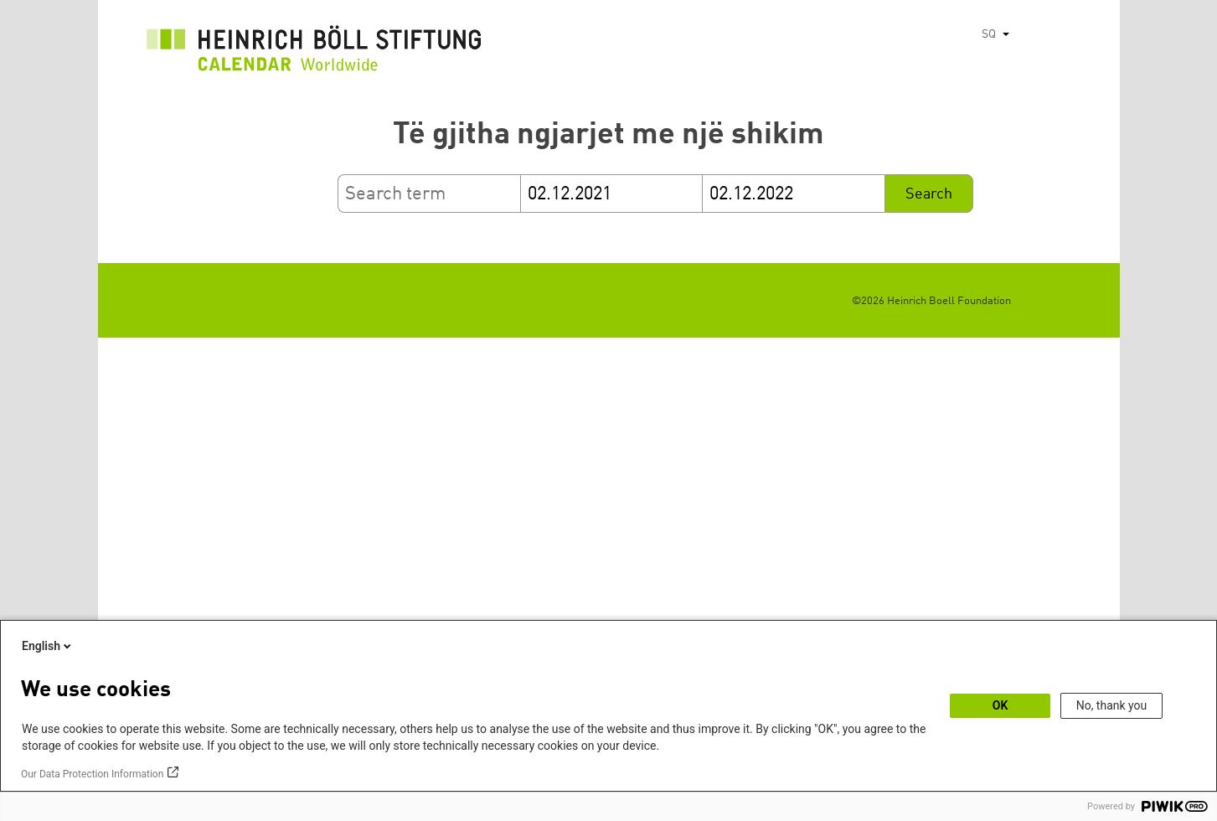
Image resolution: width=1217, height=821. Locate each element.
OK (1000, 705)
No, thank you (1111, 705)
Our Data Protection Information (92, 774)
